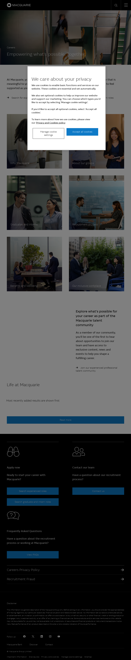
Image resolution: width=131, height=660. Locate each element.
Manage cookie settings (48, 133)
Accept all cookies (82, 131)
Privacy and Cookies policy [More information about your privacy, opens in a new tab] (50, 122)
